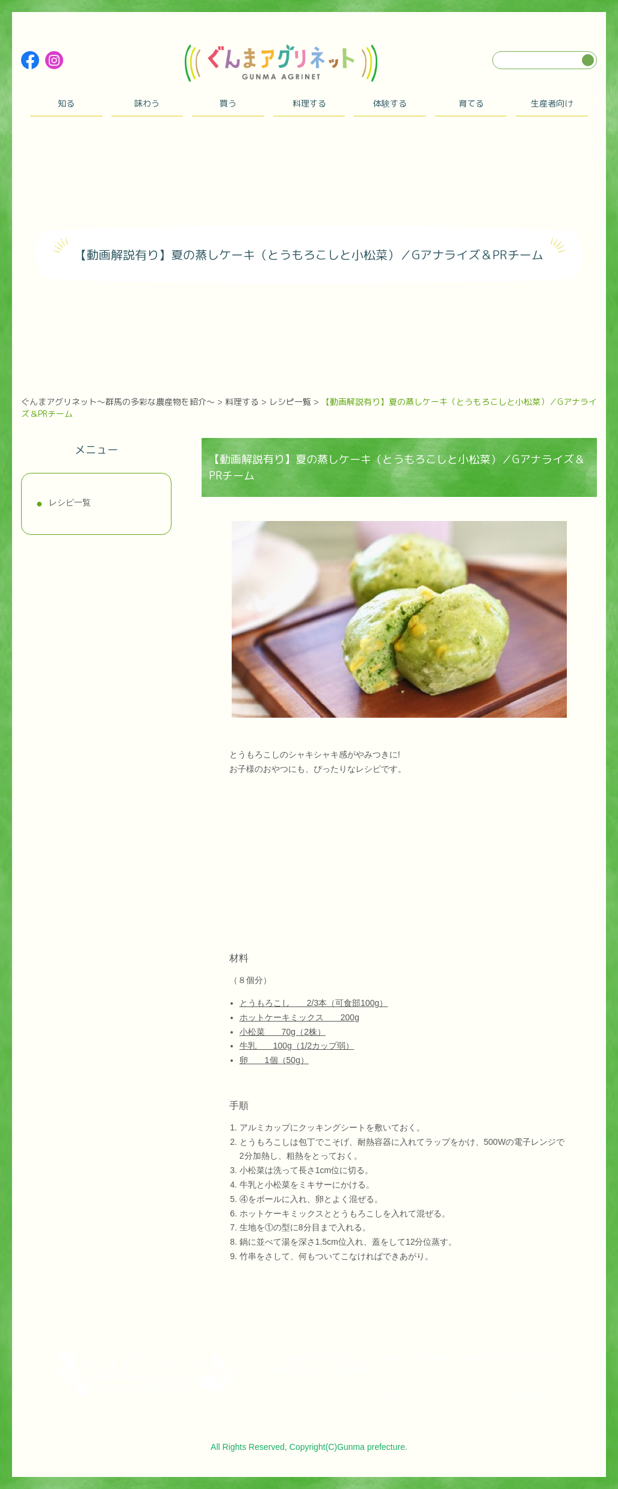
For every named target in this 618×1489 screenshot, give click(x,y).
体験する (390, 103)
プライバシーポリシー (379, 1397)
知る (66, 103)
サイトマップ (300, 1397)
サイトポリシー (461, 1397)
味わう (146, 103)
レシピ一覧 (70, 502)
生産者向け (552, 103)
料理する (309, 103)
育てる (471, 103)
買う (228, 103)
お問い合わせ (527, 1397)
